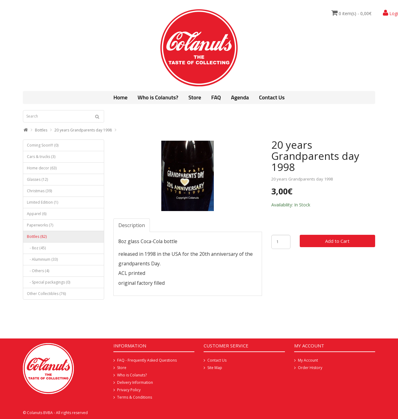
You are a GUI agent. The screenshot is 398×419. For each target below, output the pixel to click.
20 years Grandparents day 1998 (83, 130)
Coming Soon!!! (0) (42, 145)
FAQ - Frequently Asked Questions (147, 360)
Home (120, 97)
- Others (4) (38, 270)
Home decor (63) (42, 168)
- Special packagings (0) (48, 282)
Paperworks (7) (40, 225)
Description (131, 225)
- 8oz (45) (36, 248)
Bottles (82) (37, 236)
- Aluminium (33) (42, 259)
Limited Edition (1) (42, 202)
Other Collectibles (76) (46, 293)
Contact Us (272, 97)
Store (194, 97)
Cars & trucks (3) (41, 156)
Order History (310, 367)
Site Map (214, 367)
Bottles (41, 130)
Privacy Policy (129, 389)
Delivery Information (135, 382)
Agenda (240, 97)
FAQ (216, 97)
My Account (308, 360)
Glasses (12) (37, 179)
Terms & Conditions (134, 397)
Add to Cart (337, 241)
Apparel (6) (36, 213)
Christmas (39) (39, 190)
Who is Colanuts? (158, 97)
